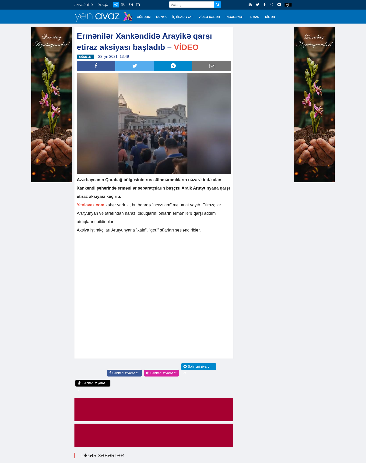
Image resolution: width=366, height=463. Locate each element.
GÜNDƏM (144, 17)
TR (138, 5)
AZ (116, 5)
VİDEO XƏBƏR (209, 17)
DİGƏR (270, 17)
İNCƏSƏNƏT (235, 17)
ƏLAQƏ (103, 5)
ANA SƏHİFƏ (83, 5)
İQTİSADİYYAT (182, 17)
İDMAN (255, 17)
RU (123, 5)
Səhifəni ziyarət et (123, 373)
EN (130, 5)
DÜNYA (161, 17)
